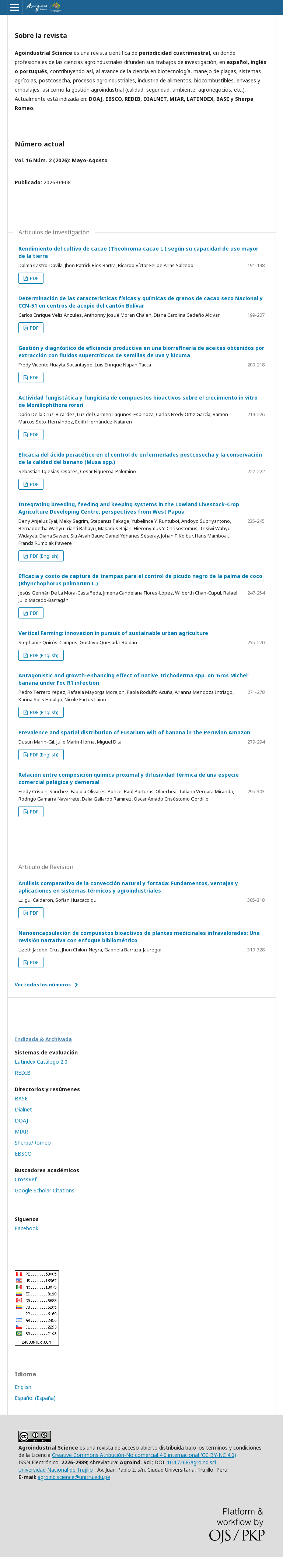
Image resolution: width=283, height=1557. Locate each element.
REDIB (23, 1072)
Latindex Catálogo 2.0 (41, 1061)
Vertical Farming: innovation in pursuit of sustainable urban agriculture (113, 632)
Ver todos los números (43, 984)
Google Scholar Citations (44, 1190)
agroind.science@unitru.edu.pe (74, 1476)
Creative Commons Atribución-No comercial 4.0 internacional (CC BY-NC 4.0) (144, 1454)
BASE (21, 1098)
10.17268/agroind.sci (191, 1462)
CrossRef (25, 1179)
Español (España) (35, 1397)
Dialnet (23, 1109)
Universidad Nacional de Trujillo (55, 1469)
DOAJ (21, 1120)
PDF (33, 278)
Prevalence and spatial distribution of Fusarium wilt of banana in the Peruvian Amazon (134, 732)
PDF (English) (44, 556)
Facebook (26, 1228)
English (23, 1386)
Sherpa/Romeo (33, 1142)
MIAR (21, 1131)
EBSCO (23, 1153)
